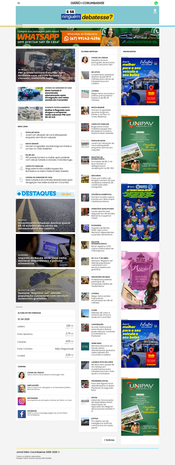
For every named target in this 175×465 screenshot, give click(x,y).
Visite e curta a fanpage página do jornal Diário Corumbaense (48, 417)
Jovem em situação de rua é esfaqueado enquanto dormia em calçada (47, 137)
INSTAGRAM (33, 401)
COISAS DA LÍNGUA (36, 376)
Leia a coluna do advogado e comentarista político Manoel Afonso (49, 392)
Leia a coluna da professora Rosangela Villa (46, 378)
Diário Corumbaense (87, 3)
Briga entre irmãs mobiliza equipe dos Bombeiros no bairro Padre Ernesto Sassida (47, 173)
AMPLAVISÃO (33, 389)
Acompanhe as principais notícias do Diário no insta (50, 404)
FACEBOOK (32, 414)
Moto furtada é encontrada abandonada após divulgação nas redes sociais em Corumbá (46, 186)
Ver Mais (65, 200)
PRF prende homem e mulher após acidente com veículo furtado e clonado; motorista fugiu (48, 161)
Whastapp (155, 3)
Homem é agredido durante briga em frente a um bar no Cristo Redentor (49, 148)
